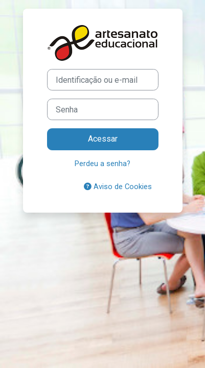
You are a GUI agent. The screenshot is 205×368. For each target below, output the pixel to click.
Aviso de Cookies (118, 186)
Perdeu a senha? (102, 163)
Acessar (103, 139)
